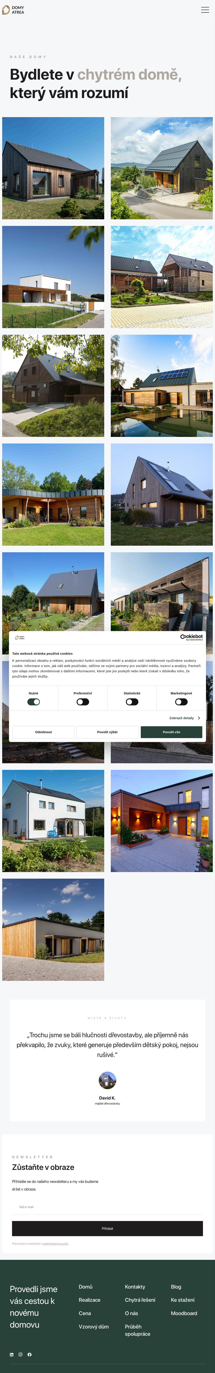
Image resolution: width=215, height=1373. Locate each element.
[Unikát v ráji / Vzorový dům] (162, 494)
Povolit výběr (107, 732)
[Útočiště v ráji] (53, 603)
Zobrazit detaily (181, 718)
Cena (85, 1313)
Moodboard (184, 1313)
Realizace (89, 1300)
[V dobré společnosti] (162, 821)
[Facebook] (30, 1355)
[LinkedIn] (11, 1355)
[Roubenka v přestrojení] (53, 386)
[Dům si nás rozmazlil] (162, 603)
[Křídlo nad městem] (53, 494)
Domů (85, 1287)
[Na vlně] (53, 168)
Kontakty (135, 1287)
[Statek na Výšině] (162, 277)
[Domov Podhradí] (53, 930)
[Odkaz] (13, 10)
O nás (131, 1313)
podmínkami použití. (56, 1243)
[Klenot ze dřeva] (162, 168)
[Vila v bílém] (53, 277)
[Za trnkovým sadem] (53, 821)
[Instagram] (20, 1354)
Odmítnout (43, 732)
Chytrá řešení (140, 1300)
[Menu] (205, 9)
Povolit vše (171, 732)
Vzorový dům (94, 1326)
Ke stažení (182, 1300)
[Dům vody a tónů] (162, 386)
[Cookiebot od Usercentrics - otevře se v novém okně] (183, 637)
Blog (176, 1287)
